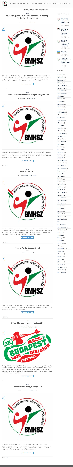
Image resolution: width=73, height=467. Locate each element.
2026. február (60, 80)
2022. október (60, 165)
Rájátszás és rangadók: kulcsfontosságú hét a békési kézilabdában (65, 43)
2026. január (60, 83)
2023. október (60, 139)
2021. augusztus (61, 203)
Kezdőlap (13, 3)
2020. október (60, 224)
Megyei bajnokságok (36, 3)
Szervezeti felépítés (23, 3)
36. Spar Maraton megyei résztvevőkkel (27, 323)
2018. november (61, 267)
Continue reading (27, 84)
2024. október (60, 117)
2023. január (60, 157)
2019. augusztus (61, 248)
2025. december (61, 85)
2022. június (60, 176)
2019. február (60, 262)
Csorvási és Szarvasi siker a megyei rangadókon (27, 94)
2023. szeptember (61, 141)
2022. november (61, 163)
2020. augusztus (61, 230)
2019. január (60, 264)
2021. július (60, 206)
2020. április (60, 240)
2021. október (60, 197)
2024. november (61, 115)
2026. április (60, 75)
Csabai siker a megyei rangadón (27, 387)
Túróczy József (32, 21)
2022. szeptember (61, 168)
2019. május (60, 256)
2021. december (61, 192)
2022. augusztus (61, 171)
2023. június (60, 144)
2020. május (60, 238)
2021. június (60, 208)
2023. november (61, 136)
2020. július (60, 232)
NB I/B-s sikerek (27, 171)
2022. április (60, 181)
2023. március (60, 152)
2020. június (60, 235)
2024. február (60, 131)
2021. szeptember (61, 200)
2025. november (61, 88)
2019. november (61, 246)
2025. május (60, 99)
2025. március (60, 104)
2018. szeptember (61, 272)
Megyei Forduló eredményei (27, 248)
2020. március (60, 243)
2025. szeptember (61, 93)
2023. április (60, 149)
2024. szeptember (61, 120)
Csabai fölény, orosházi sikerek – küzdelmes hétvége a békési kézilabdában (66, 61)
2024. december (61, 112)
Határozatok (48, 3)
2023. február (60, 155)
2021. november (61, 195)
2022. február (60, 187)
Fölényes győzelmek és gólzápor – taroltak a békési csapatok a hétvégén (65, 31)
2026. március (60, 77)
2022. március (60, 184)
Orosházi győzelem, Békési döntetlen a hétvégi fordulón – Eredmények (27, 16)
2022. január (60, 189)
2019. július (60, 251)
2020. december (61, 219)
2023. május (60, 147)
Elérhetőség (67, 3)
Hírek (27, 13)
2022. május (60, 179)
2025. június (60, 96)
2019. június (60, 254)
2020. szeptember (61, 227)
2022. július (60, 173)
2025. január (60, 109)
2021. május (60, 211)
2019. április (60, 259)
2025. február (60, 107)
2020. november (61, 222)
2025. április (60, 101)
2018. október (60, 270)
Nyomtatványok (58, 3)
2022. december (61, 160)
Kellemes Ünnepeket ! (64, 52)
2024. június (60, 123)
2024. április (60, 125)
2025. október (60, 91)
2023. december (61, 133)
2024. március (60, 128)
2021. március (60, 216)
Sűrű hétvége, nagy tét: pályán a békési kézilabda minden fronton (65, 20)
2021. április (60, 214)
